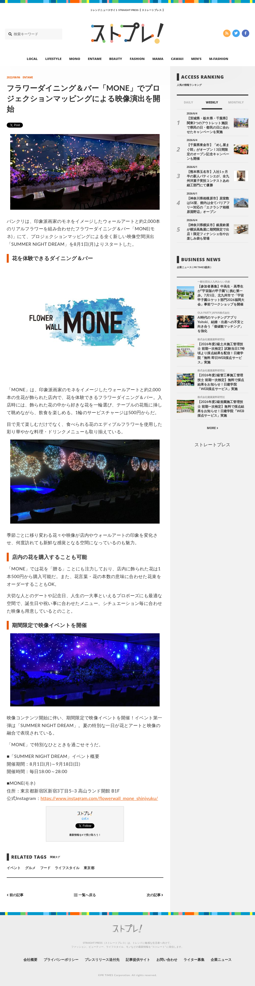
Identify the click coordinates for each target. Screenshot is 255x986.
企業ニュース (221, 959)
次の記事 (155, 895)
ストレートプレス (212, 444)
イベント (14, 868)
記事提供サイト (138, 959)
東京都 (89, 868)
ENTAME (95, 58)
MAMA (157, 58)
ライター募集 (194, 959)
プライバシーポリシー (61, 959)
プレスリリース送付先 (102, 959)
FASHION (137, 58)
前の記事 (15, 895)
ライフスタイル (67, 868)
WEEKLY (212, 102)
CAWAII (177, 58)
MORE (212, 428)
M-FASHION (218, 58)
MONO (74, 58)
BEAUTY (115, 58)
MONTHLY (236, 102)
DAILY (188, 102)
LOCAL (32, 58)
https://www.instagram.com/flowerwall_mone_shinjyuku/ (99, 798)
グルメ (30, 868)
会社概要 (30, 959)
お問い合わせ (166, 959)
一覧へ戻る (85, 895)
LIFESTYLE (53, 58)
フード (45, 868)
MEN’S (196, 58)
